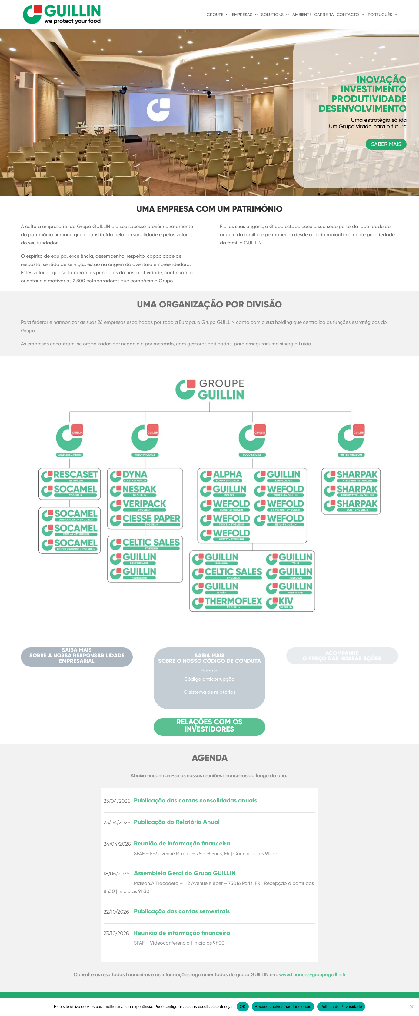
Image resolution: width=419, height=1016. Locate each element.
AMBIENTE (301, 14)
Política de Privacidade (341, 1006)
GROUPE (215, 14)
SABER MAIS (386, 144)
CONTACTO (348, 14)
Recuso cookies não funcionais (283, 1006)
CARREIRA (324, 14)
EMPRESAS (242, 14)
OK (242, 1006)
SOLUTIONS (272, 14)
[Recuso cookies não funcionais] (411, 1007)
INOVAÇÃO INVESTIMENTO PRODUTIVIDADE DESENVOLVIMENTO (363, 94)
